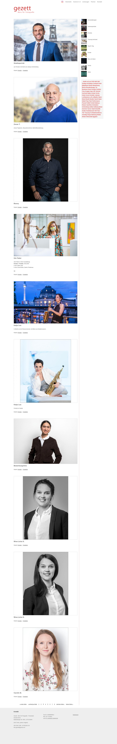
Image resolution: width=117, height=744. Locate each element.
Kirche (97, 93)
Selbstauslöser (98, 107)
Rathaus (97, 103)
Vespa (89, 114)
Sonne (89, 109)
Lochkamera (85, 97)
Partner (93, 2)
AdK (95, 81)
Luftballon (95, 97)
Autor (100, 83)
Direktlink (25, 70)
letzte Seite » (69, 704)
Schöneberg (85, 107)
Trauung (87, 112)
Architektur (90, 83)
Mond (83, 99)
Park (90, 101)
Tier (83, 112)
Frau (83, 91)
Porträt (92, 103)
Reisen (84, 105)
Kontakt (99, 2)
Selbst (91, 107)
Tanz (98, 111)
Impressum (75, 714)
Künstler (92, 95)
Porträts (20, 70)
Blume (84, 87)
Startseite (68, 2)
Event (89, 89)
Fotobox (98, 89)
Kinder (93, 93)
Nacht (96, 99)
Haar (91, 91)
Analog (84, 83)
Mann (100, 97)
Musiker (92, 99)
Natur (100, 99)
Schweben (95, 105)
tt (90, 112)
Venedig (84, 114)
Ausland (95, 83)
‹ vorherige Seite (32, 704)
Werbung (94, 114)
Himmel (98, 91)
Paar (87, 101)
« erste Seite (23, 704)
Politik (88, 103)
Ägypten (95, 116)
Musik (87, 99)
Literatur (97, 95)
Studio (84, 111)
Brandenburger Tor (91, 87)
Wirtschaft (89, 116)
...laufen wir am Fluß (88, 81)
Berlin (91, 85)
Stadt (93, 109)
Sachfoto (89, 105)
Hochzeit (84, 93)
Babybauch (85, 85)
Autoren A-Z (77, 2)
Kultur (84, 95)
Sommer (84, 109)
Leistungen (85, 2)
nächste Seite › (60, 704)
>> (14, 271)
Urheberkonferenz (96, 112)
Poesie (84, 103)
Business (84, 89)
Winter (84, 116)
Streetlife (97, 109)
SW (96, 111)
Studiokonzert (90, 111)
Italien (89, 93)
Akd (98, 81)
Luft (91, 97)
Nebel (84, 101)
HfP (94, 91)
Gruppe (87, 91)
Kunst (87, 95)
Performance (96, 101)
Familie (94, 89)
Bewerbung (96, 85)
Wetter (99, 114)
